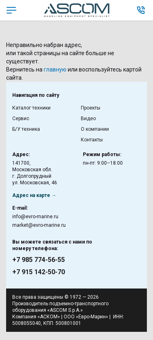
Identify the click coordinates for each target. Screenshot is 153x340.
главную (55, 69)
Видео (88, 118)
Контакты (92, 140)
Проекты (90, 108)
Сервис (20, 118)
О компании (95, 129)
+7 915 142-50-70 (38, 272)
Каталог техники (31, 108)
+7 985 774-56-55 (38, 260)
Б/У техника (26, 129)
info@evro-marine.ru (35, 216)
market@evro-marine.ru (39, 225)
